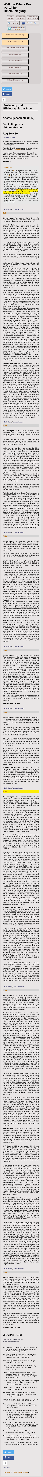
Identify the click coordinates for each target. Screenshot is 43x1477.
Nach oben (7, 209)
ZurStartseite (11, 17)
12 (18, 184)
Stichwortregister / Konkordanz (15, 48)
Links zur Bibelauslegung (15, 80)
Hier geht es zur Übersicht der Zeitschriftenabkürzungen (13, 1340)
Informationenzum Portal (20, 17)
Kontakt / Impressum (15, 67)
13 (37, 186)
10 (9, 176)
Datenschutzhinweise (15, 73)
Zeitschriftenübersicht (15, 60)
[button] (7, 89)
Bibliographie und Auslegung (15, 35)
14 (17, 190)
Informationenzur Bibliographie (33, 17)
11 (10, 179)
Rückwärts (6, 137)
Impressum (7, 1472)
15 (30, 193)
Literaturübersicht (18, 209)
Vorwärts (12, 137)
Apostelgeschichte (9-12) (15, 41)
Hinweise (18, 150)
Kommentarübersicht (15, 54)
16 (10, 198)
